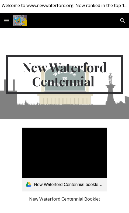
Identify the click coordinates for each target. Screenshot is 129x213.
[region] (64, 6)
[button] (6, 20)
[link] (64, 159)
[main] (64, 74)
